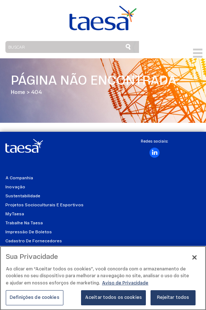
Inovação (15, 187)
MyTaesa (14, 214)
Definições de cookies (34, 301)
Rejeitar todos (173, 301)
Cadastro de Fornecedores (33, 241)
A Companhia (19, 178)
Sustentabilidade (22, 196)
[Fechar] (194, 261)
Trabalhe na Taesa (24, 223)
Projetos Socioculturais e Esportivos (44, 205)
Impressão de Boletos (28, 232)
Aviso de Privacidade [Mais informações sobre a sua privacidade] (125, 286)
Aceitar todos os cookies (113, 301)
